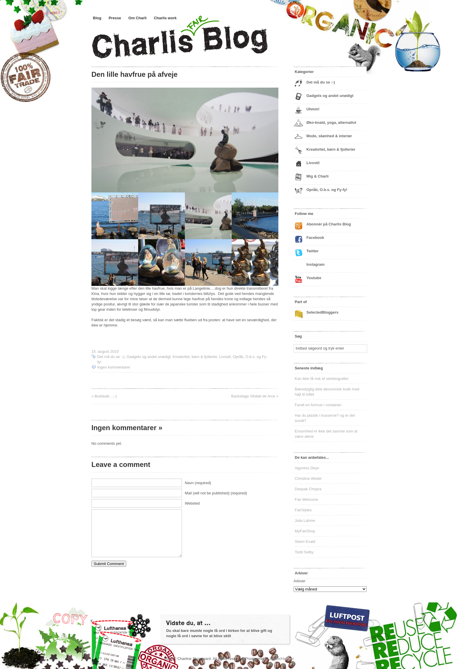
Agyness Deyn (307, 468)
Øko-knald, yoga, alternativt (331, 122)
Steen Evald (305, 541)
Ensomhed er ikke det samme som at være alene (326, 434)
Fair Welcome (306, 499)
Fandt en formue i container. (318, 405)
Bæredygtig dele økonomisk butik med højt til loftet (327, 392)
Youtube (313, 278)
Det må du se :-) (110, 357)
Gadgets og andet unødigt (148, 357)
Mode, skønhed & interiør (329, 136)
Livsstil (225, 357)
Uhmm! (313, 109)
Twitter (312, 251)
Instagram (315, 264)
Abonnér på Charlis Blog (328, 224)
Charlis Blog (193, 43)
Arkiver (299, 581)
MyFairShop (305, 531)
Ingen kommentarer (113, 367)
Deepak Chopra (308, 489)
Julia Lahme (305, 520)
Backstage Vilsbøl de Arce (253, 396)
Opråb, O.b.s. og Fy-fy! (326, 189)
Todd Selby (304, 552)
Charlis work (165, 18)
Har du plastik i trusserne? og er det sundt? (325, 418)
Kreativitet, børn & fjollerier (195, 357)
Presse (115, 18)
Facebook (315, 237)
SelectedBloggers (322, 312)
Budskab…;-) (106, 396)
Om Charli (138, 18)
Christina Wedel (308, 478)
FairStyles (303, 510)
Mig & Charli (317, 176)
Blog (97, 18)
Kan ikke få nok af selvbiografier (321, 378)
